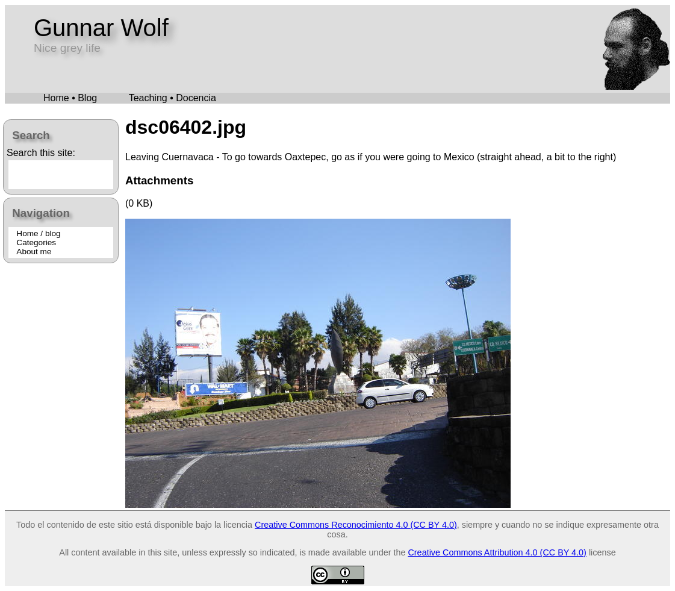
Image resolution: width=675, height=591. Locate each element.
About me (33, 251)
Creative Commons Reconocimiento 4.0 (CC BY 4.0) (356, 525)
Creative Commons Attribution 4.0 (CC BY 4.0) (497, 552)
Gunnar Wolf (101, 27)
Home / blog (38, 233)
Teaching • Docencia (172, 98)
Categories (36, 242)
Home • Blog (70, 98)
